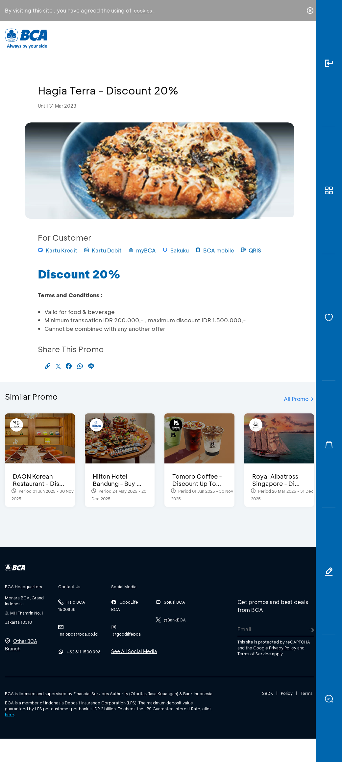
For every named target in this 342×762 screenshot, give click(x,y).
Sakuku (175, 250)
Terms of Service (254, 653)
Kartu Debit (103, 250)
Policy (287, 693)
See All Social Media (134, 651)
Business (149, 43)
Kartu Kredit (57, 250)
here (9, 714)
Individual (111, 41)
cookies (143, 11)
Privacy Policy (282, 647)
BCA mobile (214, 250)
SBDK (267, 693)
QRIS (251, 250)
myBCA (142, 250)
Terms (306, 693)
